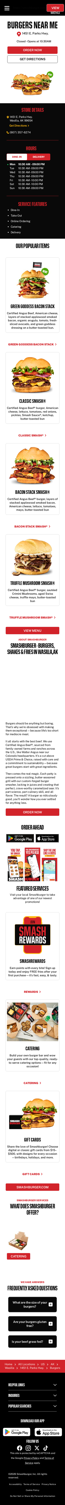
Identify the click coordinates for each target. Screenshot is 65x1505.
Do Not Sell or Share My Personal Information (32, 1496)
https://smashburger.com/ (30, 7)
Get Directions (32, 59)
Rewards (32, 992)
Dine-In (17, 156)
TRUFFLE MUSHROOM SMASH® (32, 618)
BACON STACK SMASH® (32, 527)
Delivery (39, 156)
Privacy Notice (49, 1484)
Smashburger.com (32, 1187)
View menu (32, 630)
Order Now (32, 50)
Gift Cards (32, 1174)
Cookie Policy (32, 1490)
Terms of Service (31, 1484)
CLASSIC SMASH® (32, 435)
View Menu (55, 9)
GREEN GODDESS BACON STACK (32, 344)
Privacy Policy (31, 1458)
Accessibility (15, 1484)
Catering (32, 1083)
